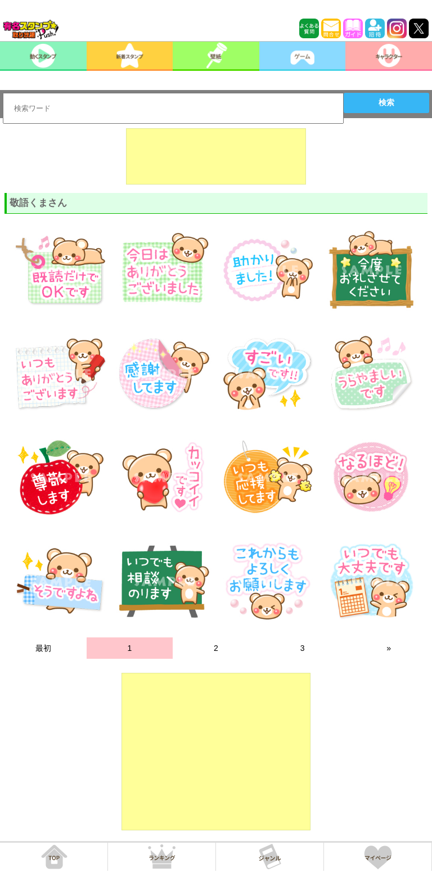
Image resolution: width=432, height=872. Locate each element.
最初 (43, 648)
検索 (386, 102)
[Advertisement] (216, 156)
